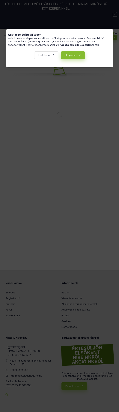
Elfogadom (71, 55)
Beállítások (44, 55)
